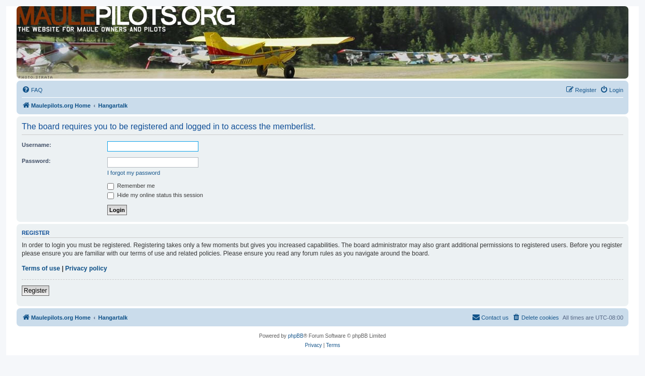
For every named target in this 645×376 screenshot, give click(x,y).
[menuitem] (32, 90)
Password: (36, 161)
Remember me (131, 186)
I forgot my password (133, 173)
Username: (36, 145)
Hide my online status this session (155, 195)
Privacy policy (86, 268)
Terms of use (41, 268)
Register (35, 290)
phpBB (296, 336)
